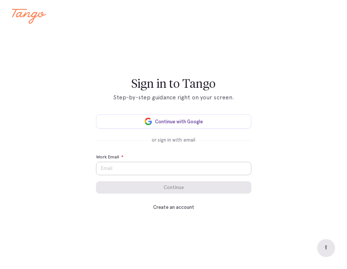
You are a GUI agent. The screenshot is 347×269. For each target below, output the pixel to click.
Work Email (109, 157)
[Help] (326, 248)
